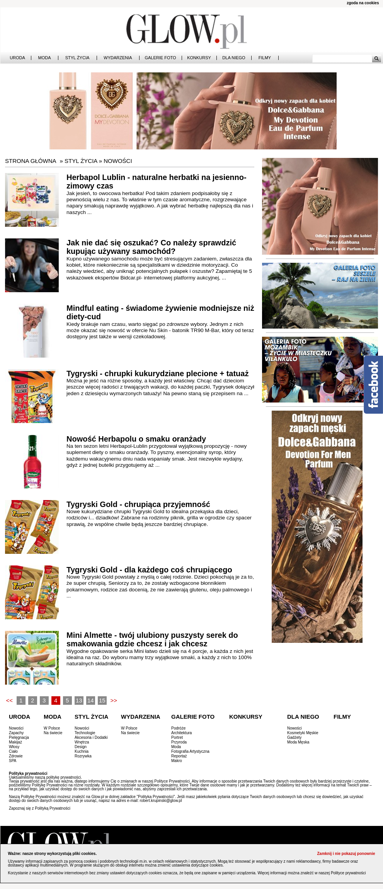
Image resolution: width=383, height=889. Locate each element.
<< (9, 700)
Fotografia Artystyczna (190, 751)
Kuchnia (82, 751)
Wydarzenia (118, 58)
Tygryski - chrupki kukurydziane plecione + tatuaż (157, 373)
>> (113, 700)
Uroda (17, 58)
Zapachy (16, 733)
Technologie (85, 733)
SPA (12, 761)
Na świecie (53, 733)
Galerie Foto (160, 58)
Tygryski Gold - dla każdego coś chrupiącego (149, 569)
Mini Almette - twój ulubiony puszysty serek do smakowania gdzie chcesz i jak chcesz (152, 639)
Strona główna (30, 161)
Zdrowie (16, 756)
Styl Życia (77, 58)
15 (102, 700)
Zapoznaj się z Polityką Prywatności (39, 808)
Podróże (178, 728)
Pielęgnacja (19, 737)
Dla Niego (233, 58)
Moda (44, 58)
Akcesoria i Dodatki (91, 737)
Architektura (181, 733)
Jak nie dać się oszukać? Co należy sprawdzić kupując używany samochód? (151, 247)
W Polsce (52, 728)
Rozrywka (83, 756)
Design (81, 747)
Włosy (14, 747)
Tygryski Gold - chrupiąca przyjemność (138, 504)
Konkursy (199, 58)
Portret (177, 737)
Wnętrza (82, 742)
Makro (176, 761)
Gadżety (294, 737)
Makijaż (15, 742)
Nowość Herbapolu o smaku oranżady (136, 439)
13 (79, 700)
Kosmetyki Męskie (302, 733)
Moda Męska (298, 742)
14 (90, 700)
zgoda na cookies (363, 3)
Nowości (118, 161)
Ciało (13, 751)
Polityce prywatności (348, 873)
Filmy (265, 58)
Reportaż (179, 756)
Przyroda (179, 742)
